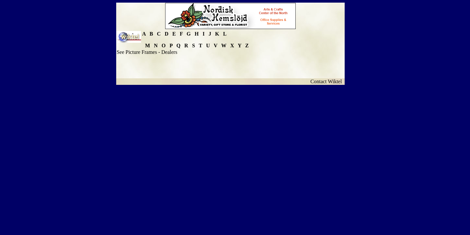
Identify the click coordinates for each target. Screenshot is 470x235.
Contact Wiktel (327, 81)
